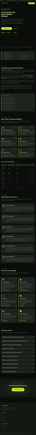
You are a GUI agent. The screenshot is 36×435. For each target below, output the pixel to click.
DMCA (3, 428)
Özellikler (3, 416)
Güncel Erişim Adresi (23, 58)
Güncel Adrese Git (7, 28)
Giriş (2, 414)
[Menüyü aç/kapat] (18, 3)
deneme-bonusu (4, 3)
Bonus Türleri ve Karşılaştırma (24, 55)
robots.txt (3, 427)
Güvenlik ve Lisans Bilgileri (24, 56)
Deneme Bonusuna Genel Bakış (9, 55)
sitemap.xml (3, 425)
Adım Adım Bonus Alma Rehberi (9, 56)
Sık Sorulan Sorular (7, 58)
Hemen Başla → (31, 3)
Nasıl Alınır (3, 417)
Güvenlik (3, 419)
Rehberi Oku (16, 28)
